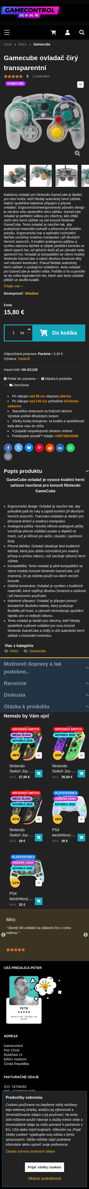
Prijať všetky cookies (44, 1167)
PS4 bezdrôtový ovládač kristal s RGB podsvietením (22, 900)
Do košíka (64, 333)
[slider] (13, 76)
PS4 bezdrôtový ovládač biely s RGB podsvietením (65, 837)
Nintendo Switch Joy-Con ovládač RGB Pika (21, 771)
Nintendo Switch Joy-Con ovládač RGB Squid (64, 771)
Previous (3, 935)
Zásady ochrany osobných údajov (30, 1151)
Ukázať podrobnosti (44, 1178)
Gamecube (37, 651)
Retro (14, 651)
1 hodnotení (41, 76)
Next (85, 935)
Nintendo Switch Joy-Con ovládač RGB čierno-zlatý (21, 837)
